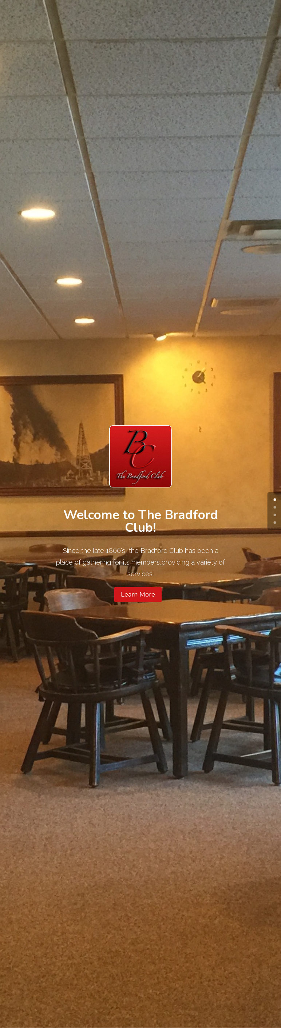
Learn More (138, 594)
